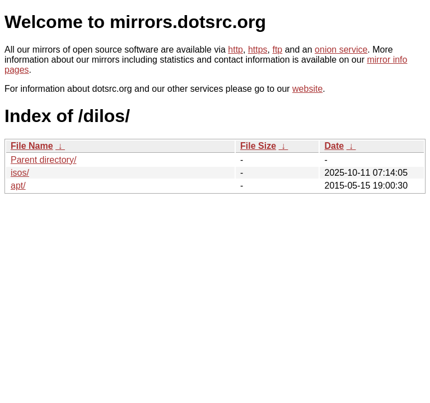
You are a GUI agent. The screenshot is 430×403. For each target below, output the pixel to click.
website (307, 88)
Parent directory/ (43, 160)
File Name (32, 146)
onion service (341, 49)
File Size (258, 146)
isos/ (20, 172)
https (258, 49)
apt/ (18, 185)
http (235, 49)
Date (334, 146)
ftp (277, 49)
